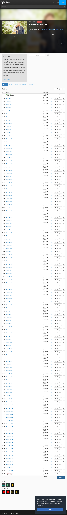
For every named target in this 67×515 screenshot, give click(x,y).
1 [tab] (14, 36)
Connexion (62, 2)
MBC (48, 34)
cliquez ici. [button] (41, 505)
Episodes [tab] (5, 84)
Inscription (56, 2)
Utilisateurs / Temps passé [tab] (21, 84)
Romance (37, 34)
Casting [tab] (11, 84)
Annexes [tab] (31, 84)
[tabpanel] (14, 27)
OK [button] (50, 509)
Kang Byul (42, 29)
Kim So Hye (50, 29)
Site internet (6, 79)
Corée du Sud (56, 34)
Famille (43, 34)
